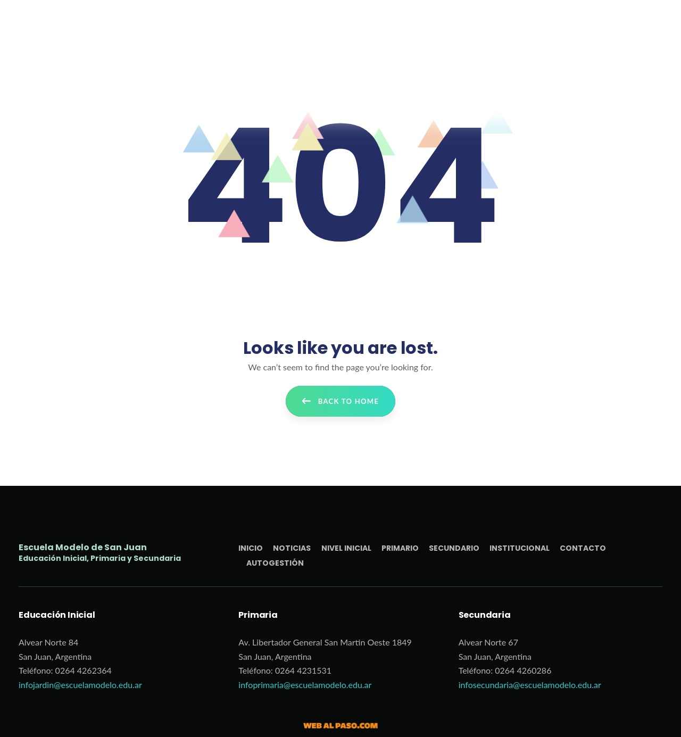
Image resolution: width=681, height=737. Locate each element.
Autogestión (275, 563)
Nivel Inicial (346, 548)
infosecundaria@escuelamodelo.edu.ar (530, 685)
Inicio (250, 548)
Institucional (519, 548)
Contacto (583, 548)
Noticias (292, 548)
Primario (400, 548)
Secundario (454, 548)
